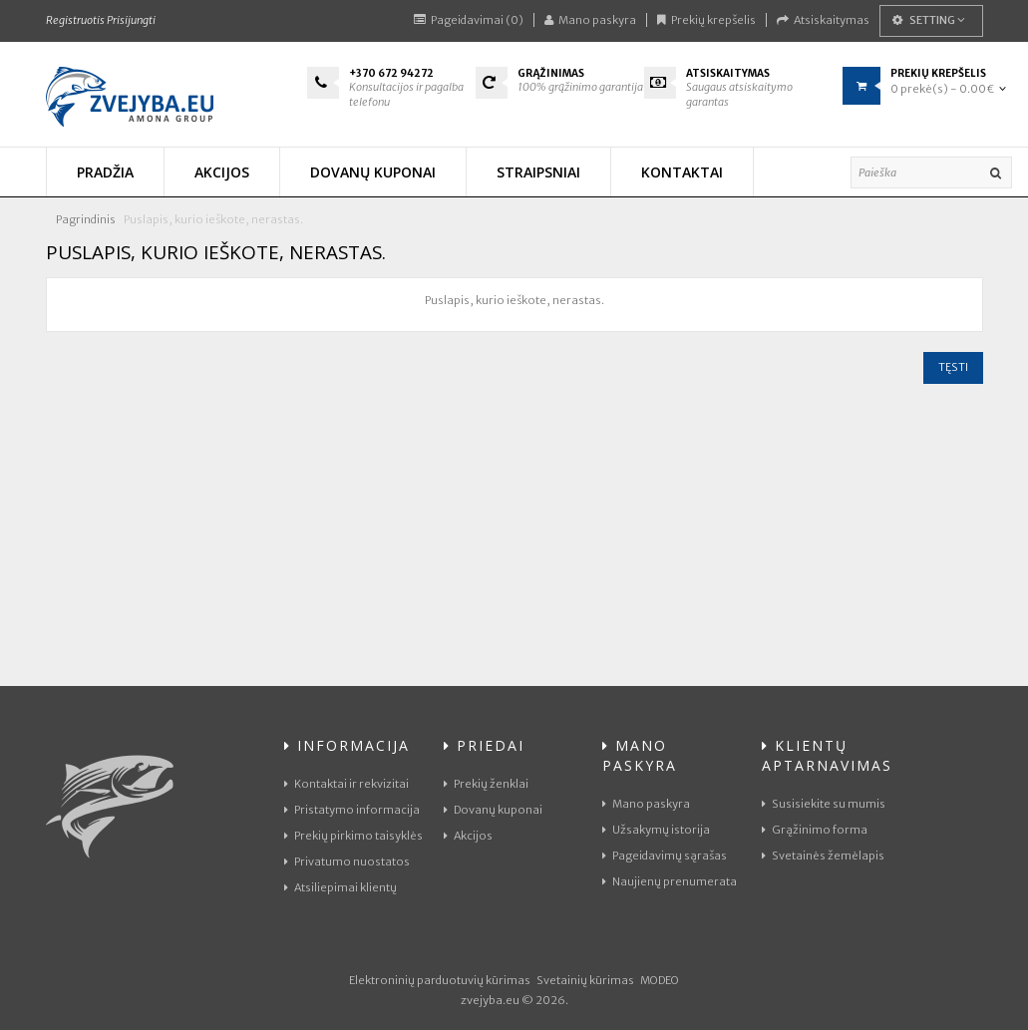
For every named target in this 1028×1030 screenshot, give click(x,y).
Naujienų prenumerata (669, 881)
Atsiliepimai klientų (340, 887)
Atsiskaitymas (823, 20)
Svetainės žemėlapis (823, 855)
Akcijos (468, 836)
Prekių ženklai (486, 784)
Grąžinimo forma (814, 830)
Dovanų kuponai (493, 810)
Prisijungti (131, 20)
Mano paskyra (590, 20)
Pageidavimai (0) (468, 20)
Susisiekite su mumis (823, 804)
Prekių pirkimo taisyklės (353, 836)
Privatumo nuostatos (347, 861)
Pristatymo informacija (352, 810)
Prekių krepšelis (706, 20)
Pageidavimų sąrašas (664, 855)
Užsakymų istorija (656, 830)
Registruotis (75, 20)
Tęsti (953, 367)
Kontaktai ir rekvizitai (346, 784)
